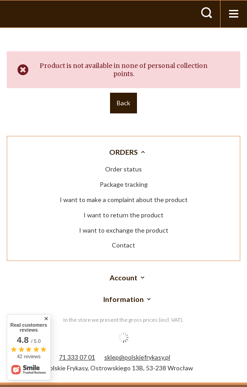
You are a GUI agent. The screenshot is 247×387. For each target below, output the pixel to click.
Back (123, 103)
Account (123, 277)
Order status (123, 169)
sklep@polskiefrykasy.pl (137, 357)
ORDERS (123, 152)
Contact (123, 245)
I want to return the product (123, 215)
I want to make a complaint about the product (124, 199)
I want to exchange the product (123, 230)
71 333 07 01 (77, 357)
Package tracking (124, 184)
